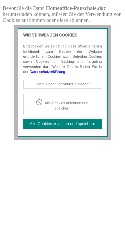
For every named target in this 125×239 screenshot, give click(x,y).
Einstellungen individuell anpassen (62, 84)
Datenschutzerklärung (47, 72)
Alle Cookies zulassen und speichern (62, 123)
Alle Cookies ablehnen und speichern (66, 105)
